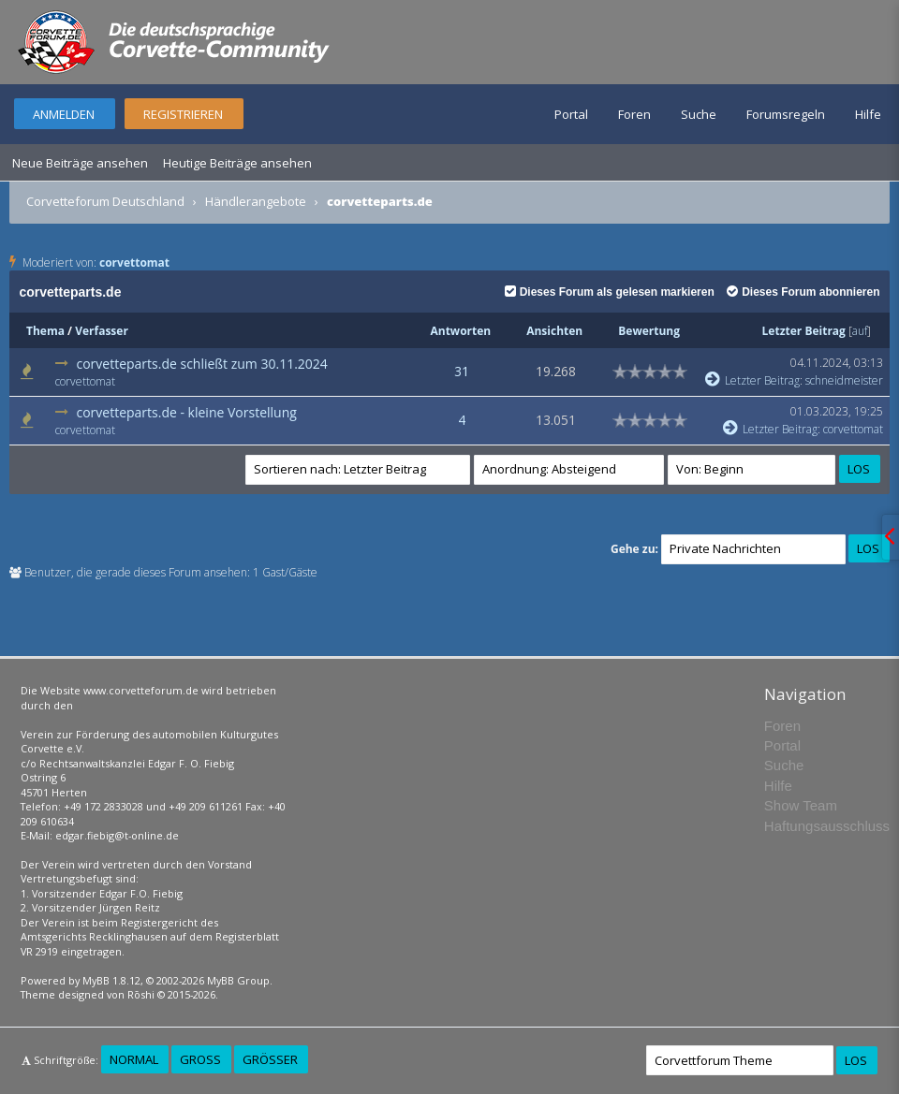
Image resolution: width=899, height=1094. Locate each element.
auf (859, 331)
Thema (45, 331)
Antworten (460, 331)
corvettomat (134, 262)
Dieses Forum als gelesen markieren (610, 292)
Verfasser (101, 331)
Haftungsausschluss (827, 826)
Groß (200, 1059)
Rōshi (141, 994)
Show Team (800, 805)
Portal (571, 114)
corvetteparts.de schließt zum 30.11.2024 (201, 363)
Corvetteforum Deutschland (105, 201)
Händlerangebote (255, 201)
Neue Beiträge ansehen (80, 162)
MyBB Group (238, 980)
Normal (134, 1059)
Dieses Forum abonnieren (803, 292)
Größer (270, 1059)
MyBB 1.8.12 (111, 980)
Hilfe (868, 114)
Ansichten (554, 331)
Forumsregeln (785, 114)
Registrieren (183, 114)
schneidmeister (844, 380)
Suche (698, 114)
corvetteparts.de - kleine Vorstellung (186, 412)
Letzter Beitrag (804, 331)
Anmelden (64, 114)
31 (461, 371)
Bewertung (649, 331)
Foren (634, 114)
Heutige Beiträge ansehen (237, 162)
